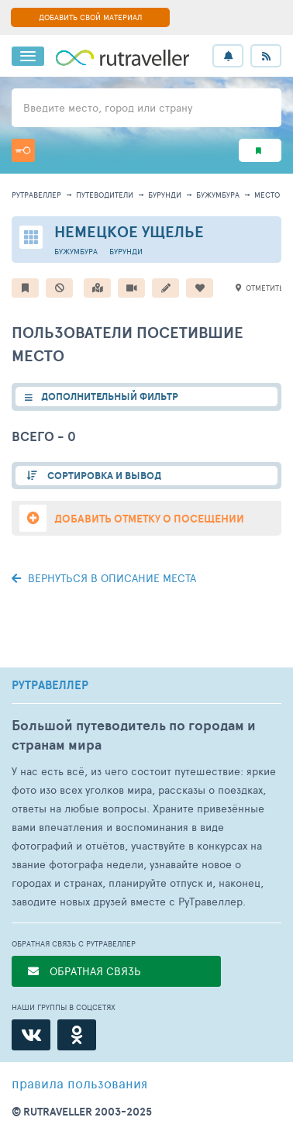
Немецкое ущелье (129, 231)
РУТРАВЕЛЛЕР (50, 685)
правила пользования (79, 1083)
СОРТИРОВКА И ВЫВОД (103, 475)
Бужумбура (218, 194)
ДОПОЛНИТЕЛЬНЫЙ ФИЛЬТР (109, 396)
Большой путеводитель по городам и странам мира (134, 734)
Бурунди (164, 194)
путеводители (104, 194)
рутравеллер (36, 194)
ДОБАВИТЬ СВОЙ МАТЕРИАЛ (90, 17)
